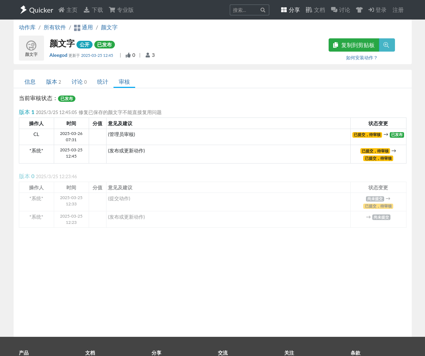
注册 (398, 9)
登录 (377, 9)
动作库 (27, 27)
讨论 (79, 81)
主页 (68, 9)
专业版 (121, 9)
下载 (93, 9)
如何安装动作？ (362, 57)
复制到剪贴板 (353, 44)
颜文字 (109, 27)
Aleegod (59, 55)
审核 (124, 81)
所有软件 (55, 27)
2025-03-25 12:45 (97, 55)
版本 (53, 81)
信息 (30, 81)
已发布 (104, 44)
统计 (102, 81)
